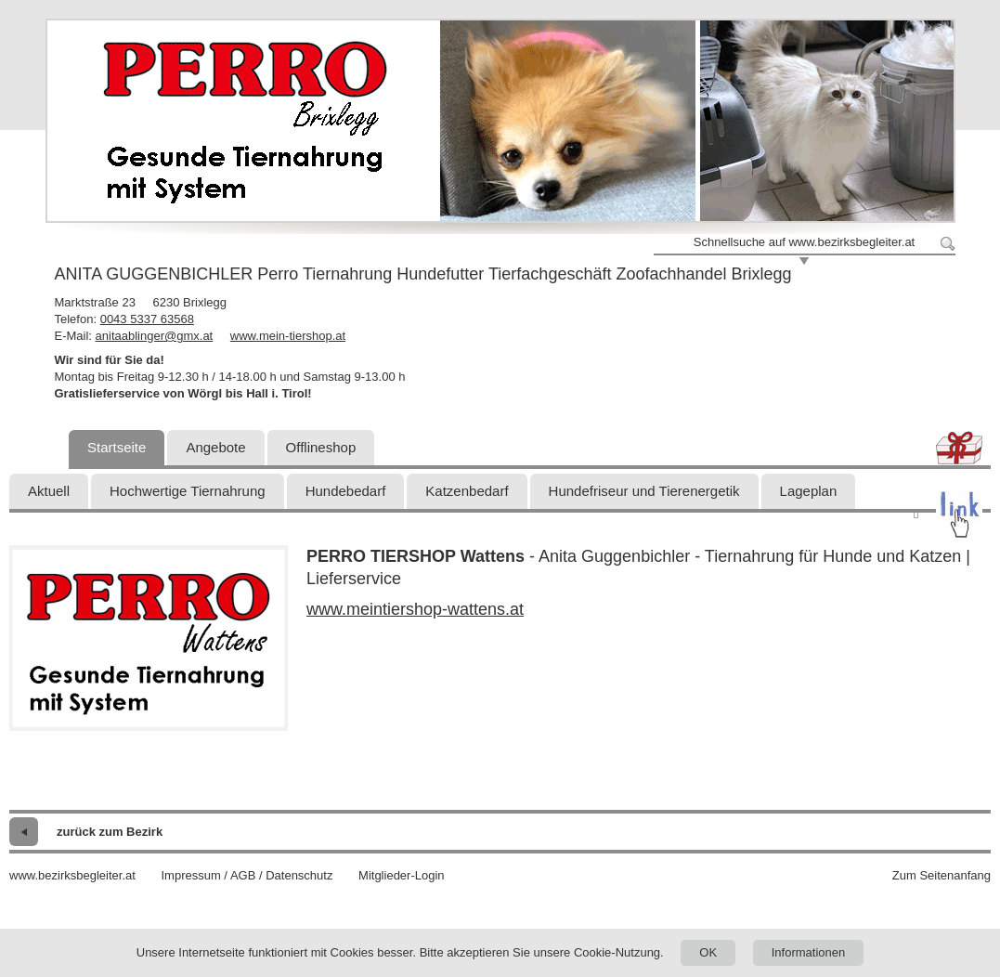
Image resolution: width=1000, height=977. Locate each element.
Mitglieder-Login (401, 875)
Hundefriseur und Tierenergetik (644, 491)
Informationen (809, 952)
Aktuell (49, 491)
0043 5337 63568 (147, 319)
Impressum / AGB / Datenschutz (246, 875)
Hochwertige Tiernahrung (188, 491)
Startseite (116, 447)
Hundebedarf (345, 491)
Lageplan (809, 491)
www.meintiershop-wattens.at (415, 609)
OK (708, 952)
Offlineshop (321, 447)
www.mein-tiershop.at (287, 336)
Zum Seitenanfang (941, 875)
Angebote (215, 447)
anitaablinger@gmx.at (155, 336)
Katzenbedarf (466, 491)
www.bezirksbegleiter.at (72, 875)
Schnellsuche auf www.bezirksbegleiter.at (804, 242)
